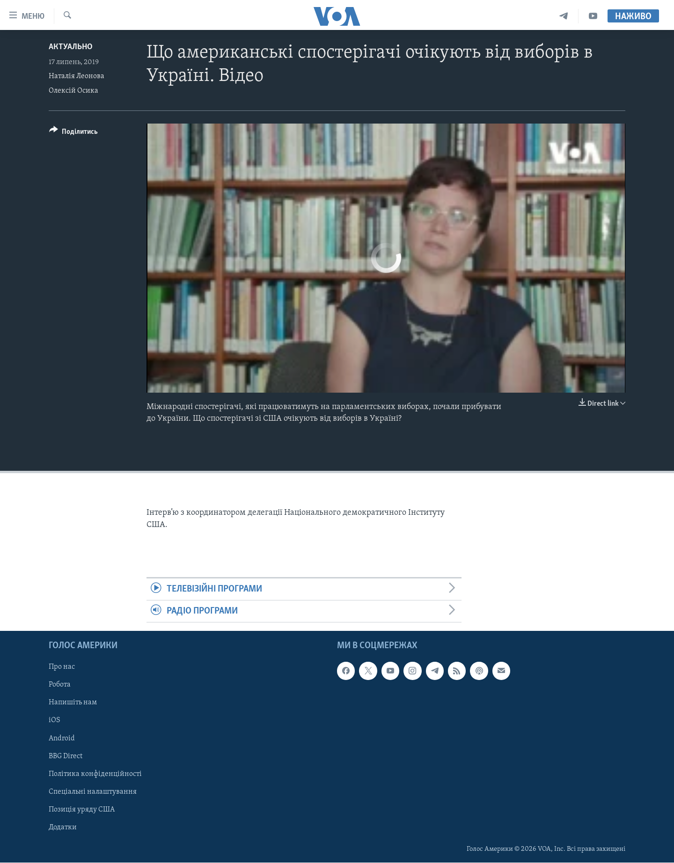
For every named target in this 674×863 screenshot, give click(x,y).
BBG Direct (65, 756)
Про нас (62, 667)
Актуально (71, 47)
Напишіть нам (73, 703)
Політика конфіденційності (95, 774)
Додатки (63, 827)
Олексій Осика (73, 91)
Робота (60, 685)
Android (62, 738)
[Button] (73, 133)
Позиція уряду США (82, 809)
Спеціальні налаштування (93, 792)
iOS (54, 720)
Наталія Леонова (76, 76)
